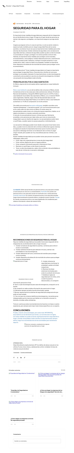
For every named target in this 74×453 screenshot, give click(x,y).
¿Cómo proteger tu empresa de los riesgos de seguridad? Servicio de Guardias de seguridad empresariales (51, 391)
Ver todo (63, 370)
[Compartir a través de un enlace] (24, 357)
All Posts (11, 13)
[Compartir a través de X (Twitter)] (17, 357)
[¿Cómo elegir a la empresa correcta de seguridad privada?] (22, 408)
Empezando (19, 13)
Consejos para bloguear (58, 13)
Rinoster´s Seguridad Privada (15, 6)
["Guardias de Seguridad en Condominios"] (22, 380)
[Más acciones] (60, 23)
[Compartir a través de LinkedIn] (21, 357)
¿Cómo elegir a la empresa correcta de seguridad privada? (22, 419)
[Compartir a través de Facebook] (14, 357)
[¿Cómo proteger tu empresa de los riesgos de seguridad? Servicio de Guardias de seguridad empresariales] (51, 380)
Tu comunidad (36, 13)
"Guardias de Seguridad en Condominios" (19, 391)
